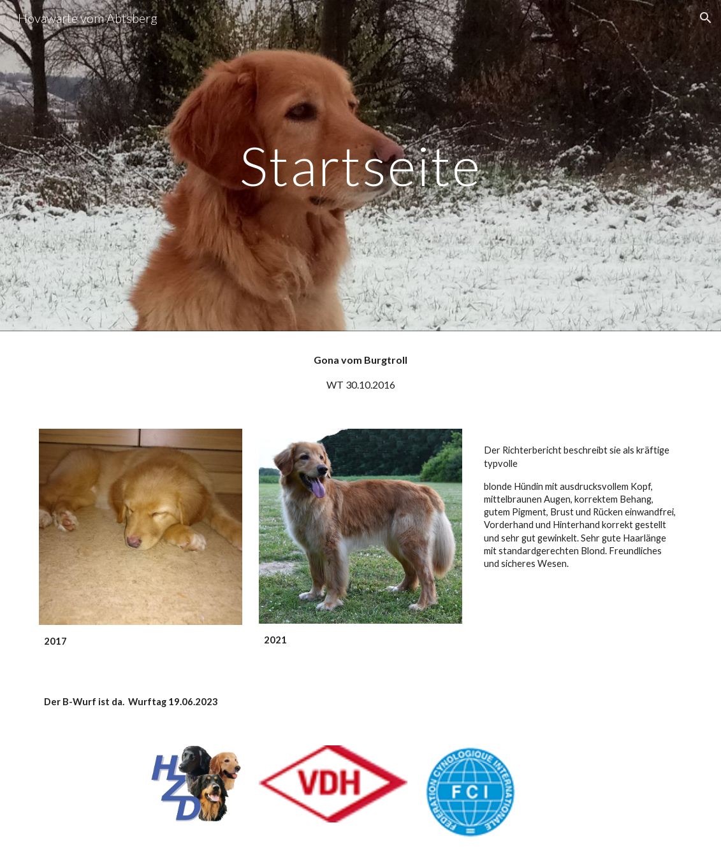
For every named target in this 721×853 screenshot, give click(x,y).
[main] (360, 165)
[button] (705, 18)
